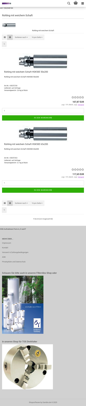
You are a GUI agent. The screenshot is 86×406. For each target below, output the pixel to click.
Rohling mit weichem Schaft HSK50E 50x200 (26, 72)
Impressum (6, 243)
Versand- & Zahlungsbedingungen (15, 252)
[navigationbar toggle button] (82, 3)
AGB (4, 257)
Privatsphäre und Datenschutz (13, 262)
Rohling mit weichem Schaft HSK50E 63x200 (26, 144)
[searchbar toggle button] (68, 3)
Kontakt (5, 248)
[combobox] (21, 37)
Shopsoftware (34, 402)
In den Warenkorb (43, 118)
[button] (4, 37)
